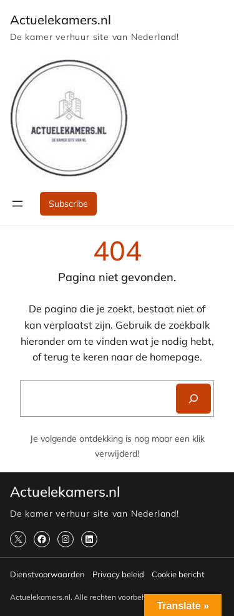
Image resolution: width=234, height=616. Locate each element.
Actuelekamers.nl (60, 19)
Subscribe (68, 203)
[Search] (193, 399)
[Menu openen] (17, 203)
